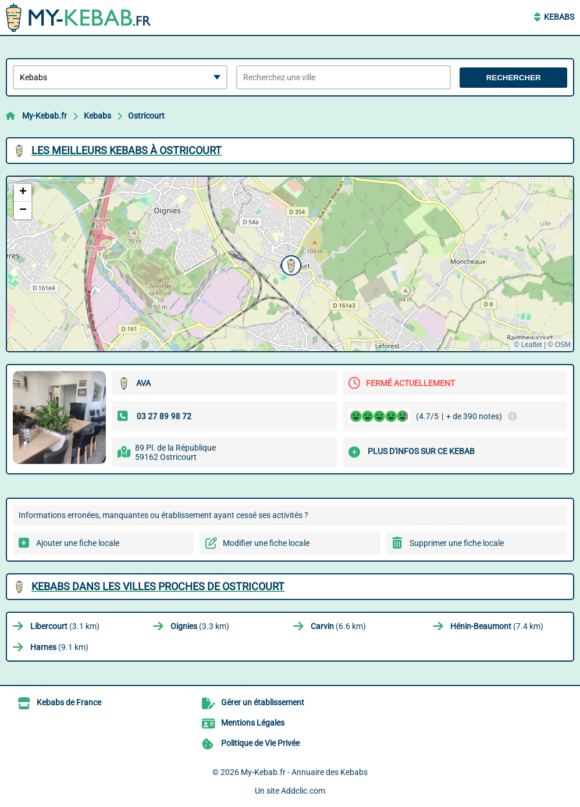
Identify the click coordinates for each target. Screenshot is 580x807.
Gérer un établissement (262, 702)
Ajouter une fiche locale (77, 543)
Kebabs (559, 17)
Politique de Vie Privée (260, 743)
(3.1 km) (64, 626)
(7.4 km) (496, 626)
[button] (289, 264)
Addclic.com (303, 790)
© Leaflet (528, 345)
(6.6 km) (338, 626)
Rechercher (513, 77)
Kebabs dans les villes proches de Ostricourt (157, 586)
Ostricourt (146, 115)
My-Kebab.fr (44, 115)
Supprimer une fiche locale (457, 543)
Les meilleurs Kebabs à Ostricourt (126, 150)
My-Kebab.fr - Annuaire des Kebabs (304, 772)
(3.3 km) (199, 626)
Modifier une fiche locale (266, 543)
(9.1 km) (59, 647)
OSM (563, 345)
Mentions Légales (252, 722)
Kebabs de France (69, 702)
